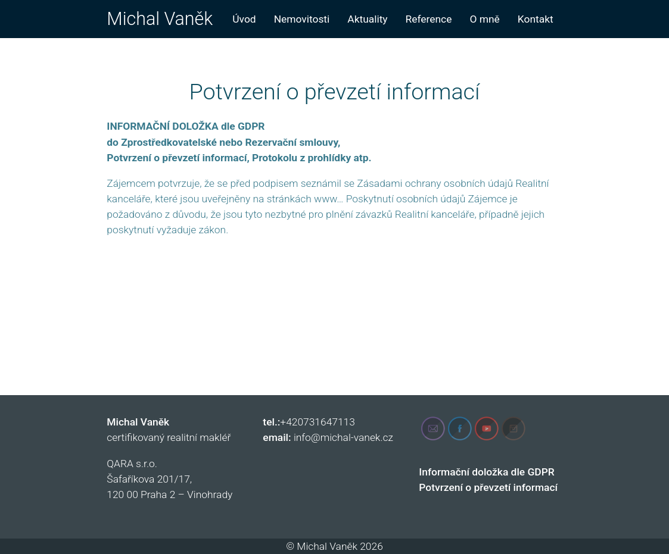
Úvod (244, 19)
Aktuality (367, 19)
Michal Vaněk (160, 18)
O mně (484, 19)
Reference (429, 19)
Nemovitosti (302, 19)
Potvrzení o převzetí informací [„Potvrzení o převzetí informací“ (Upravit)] (488, 487)
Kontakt (535, 19)
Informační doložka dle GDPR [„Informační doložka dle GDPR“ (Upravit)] (486, 472)
